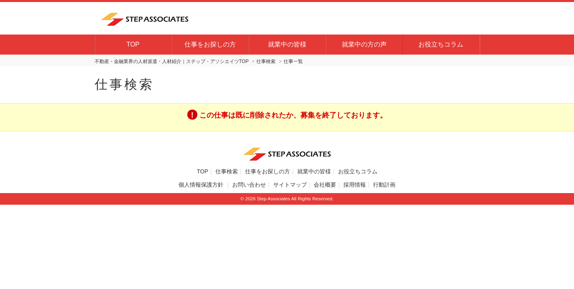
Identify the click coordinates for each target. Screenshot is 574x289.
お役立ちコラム (440, 44)
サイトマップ (290, 184)
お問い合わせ (249, 184)
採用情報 (354, 184)
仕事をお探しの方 (210, 44)
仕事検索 (226, 171)
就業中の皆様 (287, 44)
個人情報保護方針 (201, 184)
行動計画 (384, 184)
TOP (133, 44)
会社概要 (325, 184)
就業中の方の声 (364, 44)
